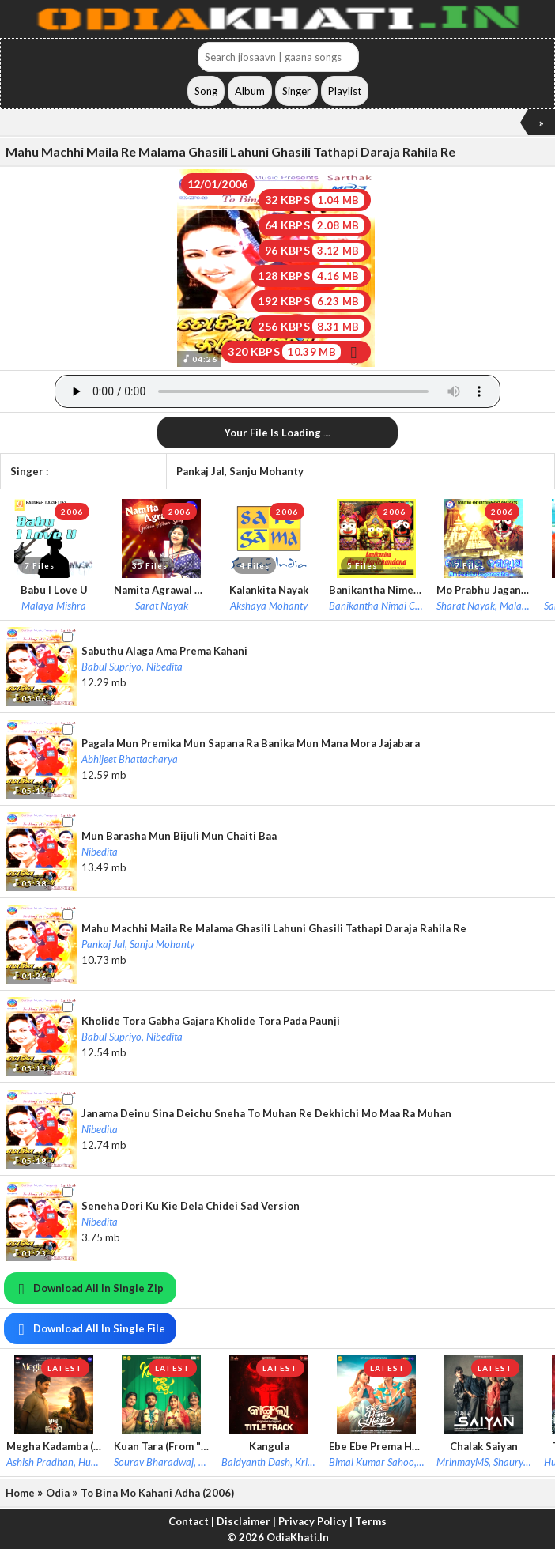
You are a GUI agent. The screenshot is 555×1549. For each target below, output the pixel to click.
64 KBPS (314, 225)
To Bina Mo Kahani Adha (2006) (157, 1493)
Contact (188, 1521)
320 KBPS (296, 352)
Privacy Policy (312, 1521)
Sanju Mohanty (266, 471)
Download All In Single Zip (88, 1288)
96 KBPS (314, 251)
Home (20, 1493)
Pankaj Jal (200, 471)
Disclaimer (243, 1521)
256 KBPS (311, 326)
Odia (58, 1493)
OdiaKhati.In (297, 1537)
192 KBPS (311, 301)
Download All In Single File (88, 1328)
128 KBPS (311, 276)
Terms (371, 1521)
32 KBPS (314, 200)
